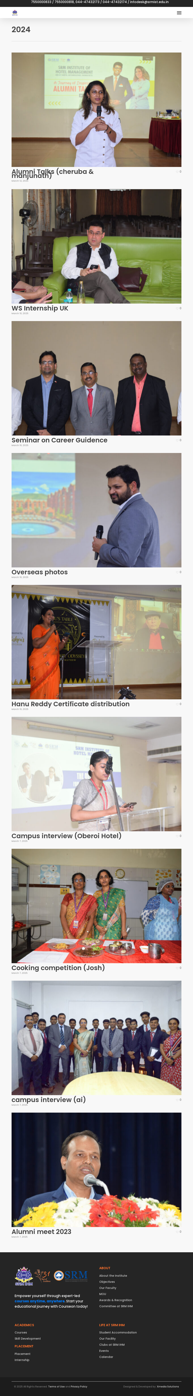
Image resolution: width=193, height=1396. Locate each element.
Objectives (107, 1282)
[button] (179, 13)
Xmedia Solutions (168, 1386)
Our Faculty (107, 1288)
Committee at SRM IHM (116, 1306)
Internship (22, 1360)
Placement (22, 1354)
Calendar (106, 1357)
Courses (21, 1332)
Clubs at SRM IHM (112, 1345)
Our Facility (107, 1339)
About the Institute (113, 1276)
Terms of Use (56, 1386)
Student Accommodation (118, 1332)
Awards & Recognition (115, 1300)
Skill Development (28, 1339)
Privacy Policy (79, 1386)
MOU (102, 1294)
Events (104, 1351)
